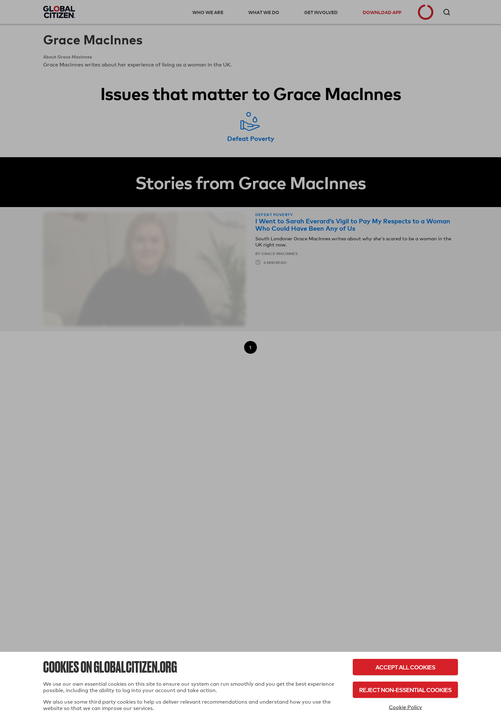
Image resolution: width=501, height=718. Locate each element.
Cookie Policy (405, 707)
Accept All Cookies (405, 667)
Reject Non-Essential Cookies (405, 690)
